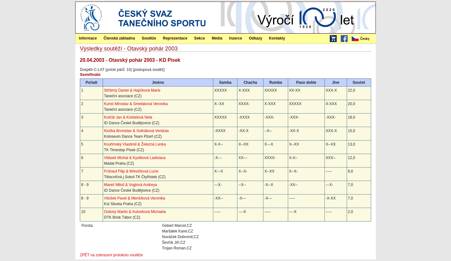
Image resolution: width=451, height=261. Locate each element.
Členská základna (119, 38)
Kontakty (277, 38)
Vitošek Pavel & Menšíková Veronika (134, 198)
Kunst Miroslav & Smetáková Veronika (136, 104)
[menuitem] (363, 39)
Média (217, 38)
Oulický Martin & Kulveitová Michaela (135, 212)
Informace (88, 38)
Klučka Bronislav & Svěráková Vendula (136, 131)
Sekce (199, 38)
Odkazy (255, 38)
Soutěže (149, 38)
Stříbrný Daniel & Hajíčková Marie (132, 90)
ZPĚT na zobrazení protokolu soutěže (111, 255)
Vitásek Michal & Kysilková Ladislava (135, 158)
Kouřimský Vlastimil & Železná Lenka (135, 144)
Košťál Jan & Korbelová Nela (128, 117)
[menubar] (363, 39)
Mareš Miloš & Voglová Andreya (130, 185)
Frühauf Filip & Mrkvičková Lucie (131, 171)
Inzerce (235, 38)
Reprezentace (175, 38)
